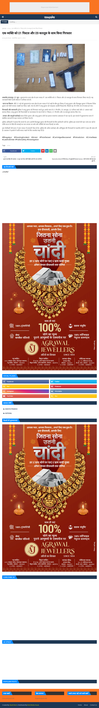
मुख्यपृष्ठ (4, 28)
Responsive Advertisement (49, 7)
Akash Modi (13, 705)
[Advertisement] (49, 661)
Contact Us (93, 705)
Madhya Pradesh (11, 409)
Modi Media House (33, 705)
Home (80, 705)
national (8, 413)
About (86, 705)
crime (9, 28)
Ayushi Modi (7, 38)
